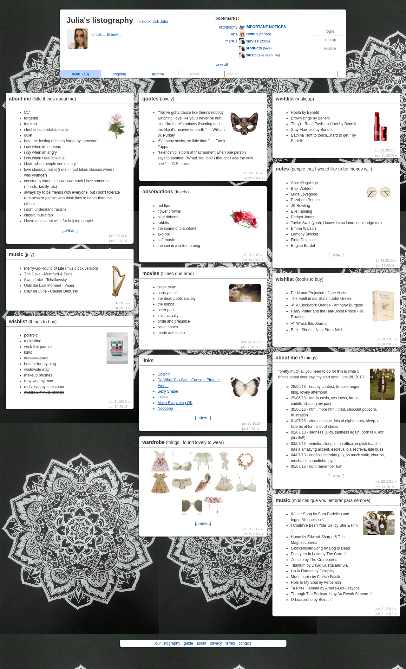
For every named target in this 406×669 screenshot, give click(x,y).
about (201, 643)
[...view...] (69, 230)
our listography (167, 643)
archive (159, 74)
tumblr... (99, 34)
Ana (234, 34)
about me (44, 98)
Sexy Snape (168, 391)
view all (221, 64)
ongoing (121, 74)
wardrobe (184, 442)
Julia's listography (100, 20)
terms (230, 643)
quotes (160, 98)
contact (245, 643)
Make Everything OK (175, 403)
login (330, 31)
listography (228, 27)
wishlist (34, 321)
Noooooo (165, 408)
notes (325, 168)
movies (169, 273)
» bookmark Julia (153, 21)
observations (167, 191)
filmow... (114, 34)
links (148, 360)
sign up (330, 40)
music (23, 254)
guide (188, 643)
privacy (216, 643)
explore (330, 48)
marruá (232, 41)
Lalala (163, 397)
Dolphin (164, 374)
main (80, 74)
